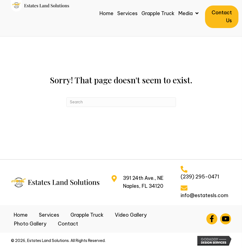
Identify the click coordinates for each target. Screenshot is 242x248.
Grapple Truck (87, 215)
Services (49, 215)
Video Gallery (131, 215)
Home (21, 215)
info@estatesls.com (204, 195)
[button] (211, 218)
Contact (68, 224)
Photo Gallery (30, 224)
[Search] (121, 102)
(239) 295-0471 (200, 176)
